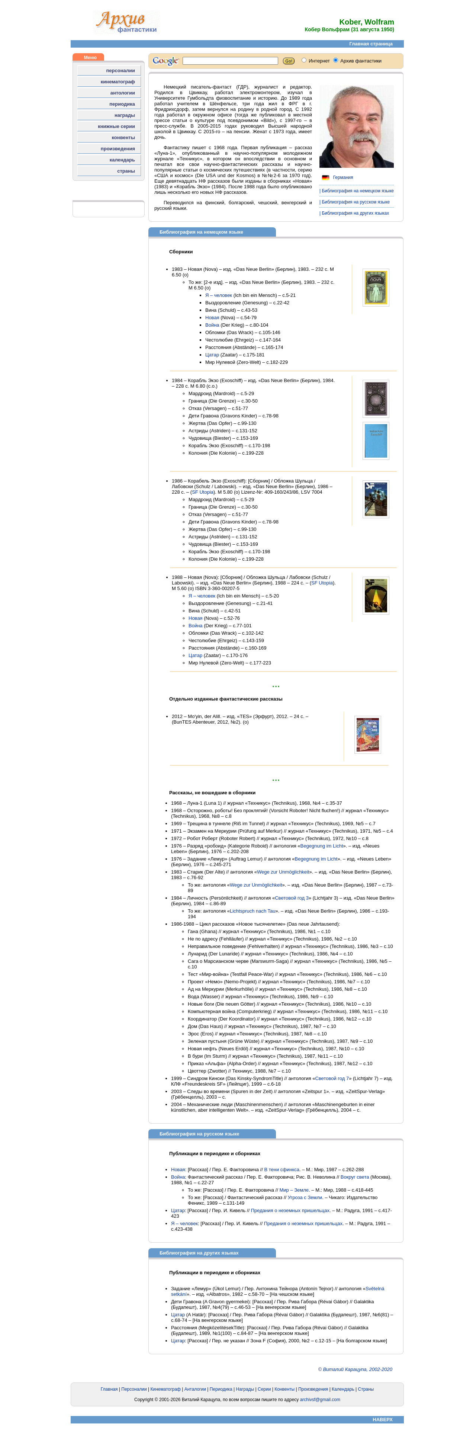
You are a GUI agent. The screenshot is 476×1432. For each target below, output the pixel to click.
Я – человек (218, 295)
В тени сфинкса (281, 1169)
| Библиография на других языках (354, 213)
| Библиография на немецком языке (356, 190)
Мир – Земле (294, 1190)
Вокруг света (355, 1177)
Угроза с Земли (305, 1197)
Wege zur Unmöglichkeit (283, 872)
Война (212, 325)
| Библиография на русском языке (354, 202)
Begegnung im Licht (321, 846)
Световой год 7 (332, 1078)
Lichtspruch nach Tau (253, 911)
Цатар (212, 355)
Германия (336, 177)
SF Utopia (202, 492)
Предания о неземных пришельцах (290, 1210)
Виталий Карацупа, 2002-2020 (357, 1369)
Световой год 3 (292, 898)
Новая (212, 317)
